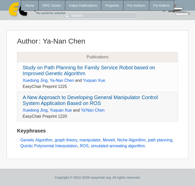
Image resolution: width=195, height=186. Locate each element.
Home (29, 5)
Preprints (112, 5)
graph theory (66, 140)
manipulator (90, 140)
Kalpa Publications (83, 5)
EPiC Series (52, 5)
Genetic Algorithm (36, 140)
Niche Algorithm (131, 140)
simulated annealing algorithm (118, 146)
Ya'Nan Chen (92, 110)
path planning (160, 140)
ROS (84, 146)
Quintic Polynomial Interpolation (48, 146)
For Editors (161, 5)
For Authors (136, 5)
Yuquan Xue (94, 80)
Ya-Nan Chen (62, 80)
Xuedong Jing (35, 80)
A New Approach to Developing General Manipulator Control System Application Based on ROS (90, 100)
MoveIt (109, 140)
